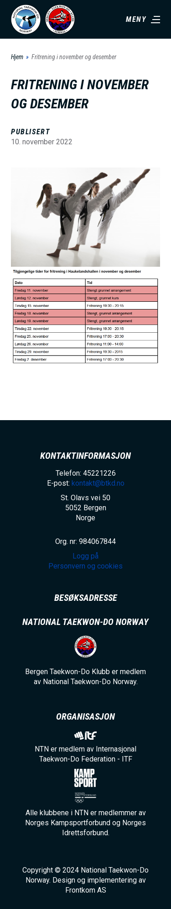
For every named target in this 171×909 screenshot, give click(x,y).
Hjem (17, 57)
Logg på (85, 556)
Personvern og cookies (85, 566)
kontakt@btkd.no (98, 483)
